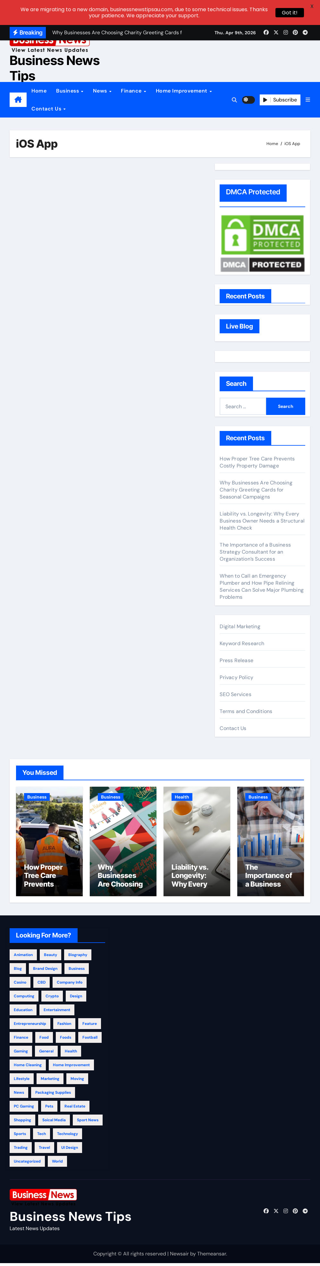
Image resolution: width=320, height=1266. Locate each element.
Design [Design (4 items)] (76, 998)
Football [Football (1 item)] (89, 1040)
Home (38, 90)
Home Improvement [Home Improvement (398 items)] (71, 1067)
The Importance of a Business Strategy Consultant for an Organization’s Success (255, 551)
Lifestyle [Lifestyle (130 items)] (21, 1081)
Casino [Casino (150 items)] (20, 984)
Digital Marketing (240, 626)
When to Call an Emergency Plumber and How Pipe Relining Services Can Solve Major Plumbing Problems (262, 586)
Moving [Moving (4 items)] (77, 1081)
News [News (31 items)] (19, 1095)
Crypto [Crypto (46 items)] (52, 998)
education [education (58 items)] (23, 1012)
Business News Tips (55, 68)
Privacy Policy (236, 677)
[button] (307, 100)
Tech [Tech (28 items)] (41, 1136)
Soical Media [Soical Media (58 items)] (54, 1122)
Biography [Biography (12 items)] (77, 957)
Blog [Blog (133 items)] (18, 971)
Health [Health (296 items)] (71, 1053)
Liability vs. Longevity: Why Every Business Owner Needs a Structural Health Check (262, 520)
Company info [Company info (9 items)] (69, 984)
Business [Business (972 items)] (77, 971)
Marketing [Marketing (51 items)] (50, 1081)
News (101, 90)
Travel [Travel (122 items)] (44, 1150)
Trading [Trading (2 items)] (21, 1150)
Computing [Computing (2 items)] (24, 998)
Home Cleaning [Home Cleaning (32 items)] (28, 1067)
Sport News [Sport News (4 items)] (87, 1122)
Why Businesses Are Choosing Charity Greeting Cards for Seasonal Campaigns (256, 489)
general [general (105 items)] (46, 1053)
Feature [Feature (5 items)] (89, 1026)
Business (68, 90)
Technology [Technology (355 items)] (67, 1136)
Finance (132, 90)
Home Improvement (182, 90)
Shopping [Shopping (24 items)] (22, 1122)
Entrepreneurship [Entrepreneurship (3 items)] (30, 1026)
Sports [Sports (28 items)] (20, 1136)
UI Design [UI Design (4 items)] (69, 1150)
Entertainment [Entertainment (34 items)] (57, 1012)
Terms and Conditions (246, 711)
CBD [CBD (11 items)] (42, 984)
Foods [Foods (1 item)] (65, 1040)
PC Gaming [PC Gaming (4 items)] (24, 1108)
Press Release (236, 660)
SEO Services (235, 694)
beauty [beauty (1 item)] (50, 957)
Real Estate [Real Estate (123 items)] (74, 1108)
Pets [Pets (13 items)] (49, 1108)
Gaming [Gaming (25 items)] (21, 1053)
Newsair (179, 1256)
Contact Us (47, 108)
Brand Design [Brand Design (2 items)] (45, 971)
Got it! (290, 12)
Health (182, 797)
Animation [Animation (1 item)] (23, 957)
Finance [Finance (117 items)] (21, 1040)
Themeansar (211, 1256)
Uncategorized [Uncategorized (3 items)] (27, 1163)
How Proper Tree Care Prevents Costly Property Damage (257, 462)
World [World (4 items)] (57, 1163)
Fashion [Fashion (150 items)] (64, 1026)
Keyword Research (242, 643)
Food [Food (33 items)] (44, 1040)
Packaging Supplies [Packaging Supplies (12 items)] (53, 1095)
